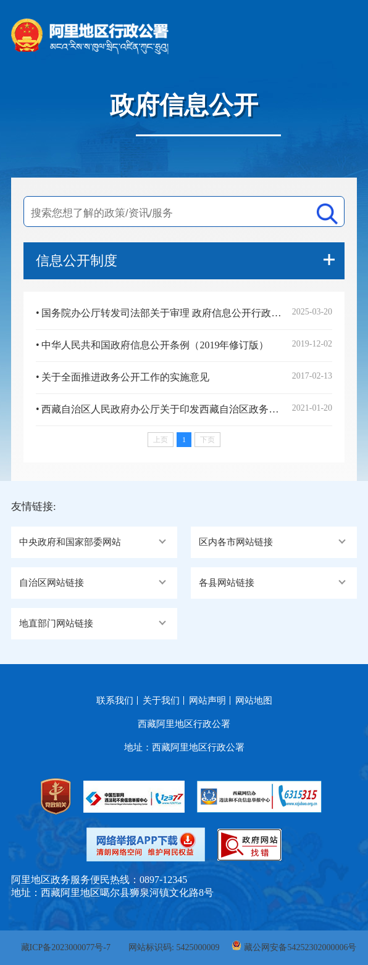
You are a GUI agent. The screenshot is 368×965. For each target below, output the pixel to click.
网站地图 (253, 700)
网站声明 (207, 700)
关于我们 (161, 700)
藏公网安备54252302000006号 (300, 947)
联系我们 (114, 700)
